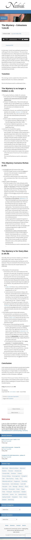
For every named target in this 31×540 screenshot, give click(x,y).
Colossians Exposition (13, 396)
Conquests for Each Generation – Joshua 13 (13, 455)
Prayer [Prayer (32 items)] (22, 489)
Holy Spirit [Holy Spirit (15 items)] (4, 486)
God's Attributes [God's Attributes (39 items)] (15, 484)
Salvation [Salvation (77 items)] (23, 491)
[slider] (13, 39)
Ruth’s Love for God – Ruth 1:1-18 (10, 439)
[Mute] (22, 39)
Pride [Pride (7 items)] (3, 491)
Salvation (11, 398)
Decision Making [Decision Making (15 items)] (6, 476)
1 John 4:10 (8, 287)
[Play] (4, 39)
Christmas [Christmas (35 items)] (13, 473)
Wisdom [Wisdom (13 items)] (4, 499)
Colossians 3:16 (24, 331)
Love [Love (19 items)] (10, 486)
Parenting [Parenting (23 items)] (4, 489)
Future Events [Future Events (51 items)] (5, 484)
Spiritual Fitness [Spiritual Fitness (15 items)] (22, 494)
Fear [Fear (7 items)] (21, 478)
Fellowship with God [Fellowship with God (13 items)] (7, 481)
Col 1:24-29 (12, 392)
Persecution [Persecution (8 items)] (12, 489)
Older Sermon (15, 412)
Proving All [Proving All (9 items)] (9, 491)
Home (6, 525)
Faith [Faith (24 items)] (3, 478)
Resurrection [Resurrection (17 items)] (16, 491)
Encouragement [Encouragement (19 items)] (16, 476)
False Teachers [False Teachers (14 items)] (10, 478)
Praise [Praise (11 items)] (18, 489)
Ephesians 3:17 (23, 198)
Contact (18, 525)
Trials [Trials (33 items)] (20, 497)
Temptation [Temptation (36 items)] (15, 497)
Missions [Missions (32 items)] (21, 486)
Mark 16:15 (12, 317)
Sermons (12, 525)
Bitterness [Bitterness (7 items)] (22, 468)
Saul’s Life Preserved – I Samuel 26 (11, 447)
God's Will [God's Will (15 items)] (23, 484)
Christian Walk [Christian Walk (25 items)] (5, 473)
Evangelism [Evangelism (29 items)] (24, 476)
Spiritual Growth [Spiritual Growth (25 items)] (6, 497)
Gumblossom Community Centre (15, 430)
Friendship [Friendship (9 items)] (24, 481)
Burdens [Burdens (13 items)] (4, 471)
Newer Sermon (15, 409)
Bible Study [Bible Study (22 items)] (5, 468)
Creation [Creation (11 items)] (20, 473)
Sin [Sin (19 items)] (16, 494)
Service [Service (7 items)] (12, 494)
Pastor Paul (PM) (7, 449)
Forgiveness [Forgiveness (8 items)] (17, 481)
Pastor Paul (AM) (7, 441)
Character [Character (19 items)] (10, 471)
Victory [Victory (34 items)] (25, 497)
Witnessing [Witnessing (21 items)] (11, 499)
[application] (15, 39)
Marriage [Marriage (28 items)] (15, 486)
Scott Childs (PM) (17, 33)
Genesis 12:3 (19, 112)
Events (24, 525)
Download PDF (4, 45)
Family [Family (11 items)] (16, 478)
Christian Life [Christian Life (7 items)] (18, 471)
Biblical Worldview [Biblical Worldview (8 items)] (14, 468)
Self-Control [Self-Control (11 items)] (5, 494)
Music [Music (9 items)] (26, 486)
